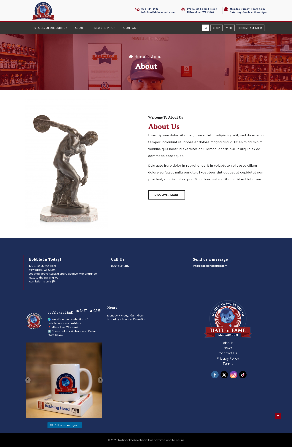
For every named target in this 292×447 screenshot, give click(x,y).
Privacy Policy (228, 358)
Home (138, 56)
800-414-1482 (149, 8)
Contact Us (228, 353)
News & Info (104, 28)
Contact (130, 28)
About (80, 28)
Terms (228, 363)
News (227, 348)
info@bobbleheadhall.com (158, 12)
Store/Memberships (50, 28)
